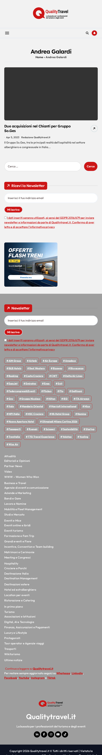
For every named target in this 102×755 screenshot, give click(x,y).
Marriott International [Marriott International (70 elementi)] (63, 406)
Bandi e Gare (12, 498)
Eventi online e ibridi (17, 525)
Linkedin (77, 673)
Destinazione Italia (16, 573)
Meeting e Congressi (17, 557)
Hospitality (11, 563)
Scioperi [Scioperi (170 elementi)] (50, 429)
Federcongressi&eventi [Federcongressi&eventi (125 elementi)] (22, 391)
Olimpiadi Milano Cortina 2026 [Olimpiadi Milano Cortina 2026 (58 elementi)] (59, 421)
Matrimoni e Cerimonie (19, 552)
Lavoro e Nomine (15, 503)
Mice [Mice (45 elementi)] (87, 406)
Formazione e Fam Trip (19, 536)
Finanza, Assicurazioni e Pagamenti (27, 627)
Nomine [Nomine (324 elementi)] (81, 413)
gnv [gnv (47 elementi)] (11, 398)
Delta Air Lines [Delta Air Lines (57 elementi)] (73, 376)
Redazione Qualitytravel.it (35, 137)
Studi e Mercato (14, 514)
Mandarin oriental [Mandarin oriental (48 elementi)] (32, 406)
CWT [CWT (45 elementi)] (54, 376)
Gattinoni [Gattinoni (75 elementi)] (76, 391)
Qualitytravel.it (51, 716)
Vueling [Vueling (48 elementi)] (83, 436)
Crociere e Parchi (15, 568)
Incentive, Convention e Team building (28, 546)
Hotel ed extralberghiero (20, 589)
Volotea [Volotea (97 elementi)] (66, 436)
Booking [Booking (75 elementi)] (13, 376)
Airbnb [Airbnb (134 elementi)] (33, 360)
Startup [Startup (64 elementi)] (90, 429)
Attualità (10, 456)
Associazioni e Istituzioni (19, 616)
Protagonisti (12, 638)
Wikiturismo (12, 654)
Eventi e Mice (12, 520)
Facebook (10, 678)
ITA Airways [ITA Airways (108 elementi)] (82, 398)
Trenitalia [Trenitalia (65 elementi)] (14, 436)
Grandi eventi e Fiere (17, 541)
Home (39, 57)
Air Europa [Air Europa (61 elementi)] (51, 360)
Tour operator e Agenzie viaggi (24, 643)
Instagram (38, 678)
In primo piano (13, 606)
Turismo (9, 612)
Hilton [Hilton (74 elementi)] (51, 398)
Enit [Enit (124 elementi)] (60, 383)
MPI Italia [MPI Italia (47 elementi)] (14, 413)
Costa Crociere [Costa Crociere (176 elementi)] (34, 376)
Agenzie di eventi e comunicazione (26, 487)
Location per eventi (17, 595)
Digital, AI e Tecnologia (19, 622)
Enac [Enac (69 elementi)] (47, 383)
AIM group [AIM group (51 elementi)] (15, 360)
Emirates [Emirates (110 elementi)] (31, 383)
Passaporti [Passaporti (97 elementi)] (15, 429)
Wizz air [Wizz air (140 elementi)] (13, 444)
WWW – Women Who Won (21, 477)
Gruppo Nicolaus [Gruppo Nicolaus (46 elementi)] (30, 398)
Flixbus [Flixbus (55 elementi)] (47, 391)
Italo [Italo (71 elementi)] (11, 406)
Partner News (13, 466)
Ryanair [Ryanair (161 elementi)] (33, 429)
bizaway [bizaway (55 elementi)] (57, 368)
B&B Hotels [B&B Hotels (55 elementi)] (15, 368)
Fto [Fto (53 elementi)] (61, 391)
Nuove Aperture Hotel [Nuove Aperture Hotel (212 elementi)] (21, 421)
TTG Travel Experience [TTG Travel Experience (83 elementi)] (41, 436)
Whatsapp (63, 673)
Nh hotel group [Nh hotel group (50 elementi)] (60, 413)
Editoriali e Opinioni (17, 461)
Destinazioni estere (16, 584)
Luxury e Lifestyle (15, 632)
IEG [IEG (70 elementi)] (65, 398)
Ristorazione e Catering (19, 600)
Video (8, 471)
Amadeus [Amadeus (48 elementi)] (70, 360)
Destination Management (20, 578)
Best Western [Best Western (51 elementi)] (37, 368)
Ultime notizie (13, 660)
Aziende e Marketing (17, 493)
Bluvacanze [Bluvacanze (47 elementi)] (77, 368)
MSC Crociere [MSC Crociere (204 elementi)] (35, 413)
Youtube (24, 678)
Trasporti (10, 649)
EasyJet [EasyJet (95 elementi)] (13, 383)
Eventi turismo (13, 530)
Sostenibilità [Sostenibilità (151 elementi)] (70, 429)
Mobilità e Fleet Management (23, 509)
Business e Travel (15, 483)
